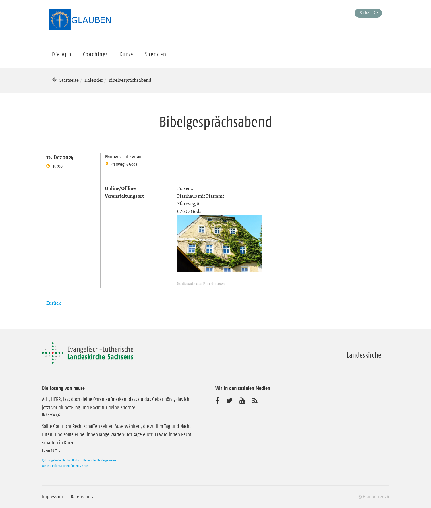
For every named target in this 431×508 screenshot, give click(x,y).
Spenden (156, 54)
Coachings (95, 54)
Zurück (53, 303)
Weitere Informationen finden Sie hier (65, 465)
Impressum (52, 497)
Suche (364, 13)
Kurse (126, 54)
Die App (62, 54)
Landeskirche (364, 355)
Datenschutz (82, 497)
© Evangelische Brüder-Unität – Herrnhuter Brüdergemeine (79, 460)
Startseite (69, 80)
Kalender (93, 80)
